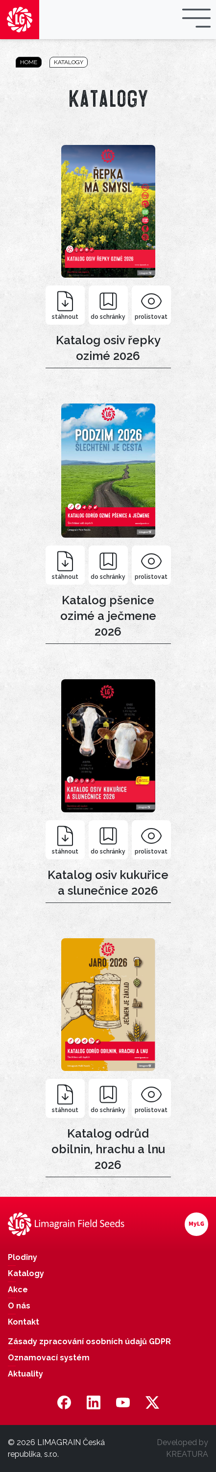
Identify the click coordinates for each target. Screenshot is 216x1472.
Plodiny (22, 1257)
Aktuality (25, 1373)
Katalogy (68, 62)
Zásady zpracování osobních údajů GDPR (89, 1341)
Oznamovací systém (49, 1357)
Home (28, 62)
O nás (19, 1305)
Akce (18, 1289)
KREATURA (187, 1454)
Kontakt (23, 1322)
